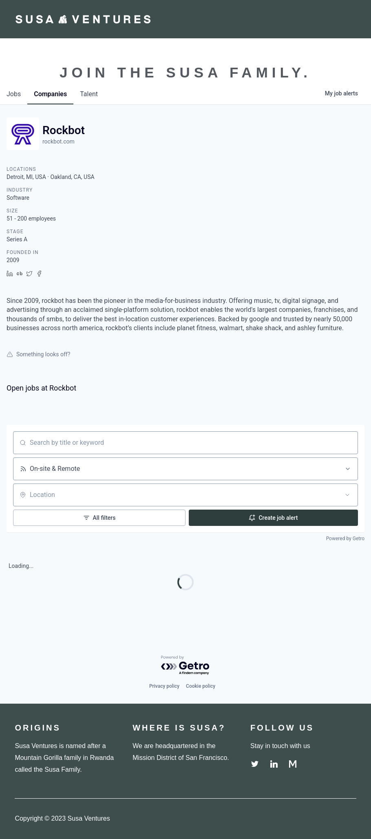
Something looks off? (38, 354)
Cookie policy (200, 686)
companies (50, 94)
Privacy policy (164, 686)
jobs (14, 94)
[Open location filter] (347, 495)
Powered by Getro (345, 538)
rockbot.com (58, 141)
